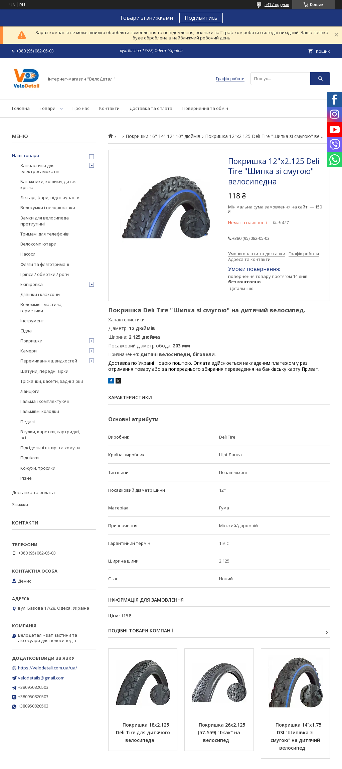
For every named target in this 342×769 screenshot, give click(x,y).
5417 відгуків (277, 4)
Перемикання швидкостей (48, 361)
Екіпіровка (31, 284)
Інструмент (32, 321)
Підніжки (29, 458)
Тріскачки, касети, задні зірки (51, 381)
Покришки (31, 341)
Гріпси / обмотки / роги (44, 274)
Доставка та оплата (151, 108)
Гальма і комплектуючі (44, 401)
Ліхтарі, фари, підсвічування (50, 197)
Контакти (109, 108)
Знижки (20, 504)
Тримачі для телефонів (44, 234)
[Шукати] (320, 78)
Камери (28, 351)
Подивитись (201, 17)
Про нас (80, 108)
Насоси (27, 254)
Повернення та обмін (205, 108)
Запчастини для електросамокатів (39, 168)
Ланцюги (29, 391)
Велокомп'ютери (38, 244)
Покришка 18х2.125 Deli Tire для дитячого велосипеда (143, 732)
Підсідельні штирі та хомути (50, 448)
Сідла (26, 331)
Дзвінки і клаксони (40, 294)
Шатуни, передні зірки (44, 371)
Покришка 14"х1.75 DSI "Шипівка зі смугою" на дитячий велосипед (297, 736)
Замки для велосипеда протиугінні (44, 221)
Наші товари (25, 155)
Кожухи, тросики (37, 468)
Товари (47, 108)
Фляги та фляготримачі (44, 264)
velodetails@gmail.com (41, 677)
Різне (26, 478)
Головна (21, 108)
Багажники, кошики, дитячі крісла (48, 184)
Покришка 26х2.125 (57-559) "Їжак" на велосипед (222, 732)
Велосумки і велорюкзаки (47, 207)
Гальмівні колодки (39, 411)
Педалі (27, 422)
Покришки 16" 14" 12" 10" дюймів (163, 136)
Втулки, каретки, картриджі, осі (50, 435)
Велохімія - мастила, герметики (41, 307)
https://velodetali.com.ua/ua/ (47, 667)
